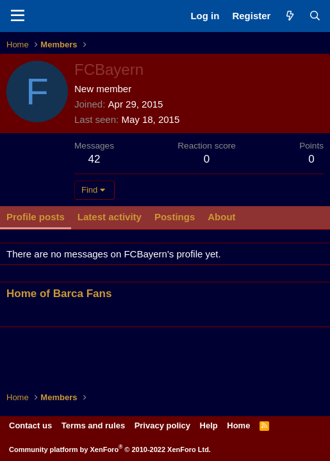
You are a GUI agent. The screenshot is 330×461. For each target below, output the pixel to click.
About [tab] (221, 216)
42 (94, 159)
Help (209, 425)
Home (238, 425)
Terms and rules (93, 425)
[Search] (314, 16)
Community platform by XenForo (110, 449)
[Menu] (18, 16)
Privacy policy (162, 425)
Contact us (30, 425)
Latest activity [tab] (110, 216)
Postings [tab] (174, 216)
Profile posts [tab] (35, 216)
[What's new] (289, 16)
